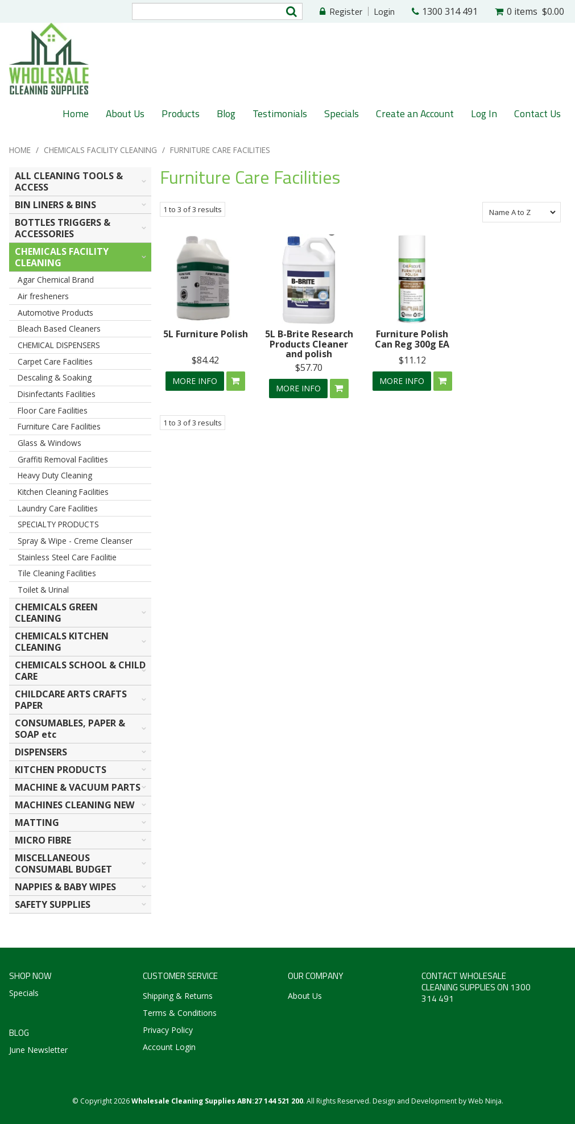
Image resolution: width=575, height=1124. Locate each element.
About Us (125, 113)
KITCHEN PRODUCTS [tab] (60, 769)
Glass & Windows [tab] (49, 442)
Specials (341, 113)
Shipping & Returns (178, 995)
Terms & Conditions (180, 1012)
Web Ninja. (485, 1101)
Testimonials (280, 113)
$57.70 (308, 367)
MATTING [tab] (37, 822)
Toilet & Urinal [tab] (43, 589)
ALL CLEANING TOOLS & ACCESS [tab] (69, 181)
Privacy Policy (168, 1029)
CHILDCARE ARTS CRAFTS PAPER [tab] (71, 700)
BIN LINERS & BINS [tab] (55, 205)
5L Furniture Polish (205, 334)
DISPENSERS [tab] (41, 752)
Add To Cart (235, 381)
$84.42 (205, 360)
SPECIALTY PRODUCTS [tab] (58, 524)
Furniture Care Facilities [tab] (59, 426)
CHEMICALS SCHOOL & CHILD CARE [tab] (80, 671)
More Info (194, 380)
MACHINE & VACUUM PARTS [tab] (77, 787)
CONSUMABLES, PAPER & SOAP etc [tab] (70, 729)
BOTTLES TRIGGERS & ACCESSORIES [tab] (62, 228)
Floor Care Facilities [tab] (53, 410)
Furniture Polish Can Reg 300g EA (412, 339)
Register (345, 11)
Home (76, 113)
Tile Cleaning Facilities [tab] (57, 573)
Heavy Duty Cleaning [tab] (55, 475)
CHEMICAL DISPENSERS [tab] (59, 345)
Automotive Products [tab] (55, 312)
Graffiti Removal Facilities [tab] (63, 459)
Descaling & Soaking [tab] (55, 377)
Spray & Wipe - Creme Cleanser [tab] (75, 540)
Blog (226, 113)
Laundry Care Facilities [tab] (58, 508)
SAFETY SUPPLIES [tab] (52, 904)
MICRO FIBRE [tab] (43, 840)
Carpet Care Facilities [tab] (55, 361)
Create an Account (415, 113)
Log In (484, 113)
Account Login (169, 1047)
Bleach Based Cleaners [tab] (59, 328)
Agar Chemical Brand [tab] (56, 279)
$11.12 (412, 360)
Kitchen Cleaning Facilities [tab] (63, 491)
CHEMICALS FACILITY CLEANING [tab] (62, 257)
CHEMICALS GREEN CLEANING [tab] (56, 613)
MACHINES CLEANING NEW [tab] (74, 805)
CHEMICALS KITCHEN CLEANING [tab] (62, 642)
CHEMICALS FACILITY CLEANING (100, 149)
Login (384, 11)
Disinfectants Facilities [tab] (57, 394)
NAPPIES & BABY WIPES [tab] (65, 887)
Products (181, 113)
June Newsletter (38, 1049)
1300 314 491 (450, 11)
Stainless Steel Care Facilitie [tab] (67, 557)
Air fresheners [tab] (43, 296)
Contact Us (537, 113)
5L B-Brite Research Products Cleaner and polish (309, 344)
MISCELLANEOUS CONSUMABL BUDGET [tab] (63, 863)
